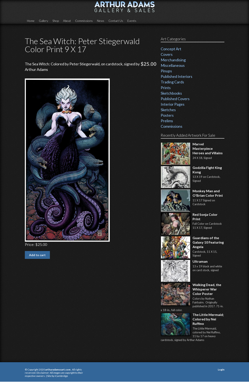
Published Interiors (176, 76)
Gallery (43, 20)
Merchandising (173, 60)
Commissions (84, 20)
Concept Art (171, 48)
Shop (55, 20)
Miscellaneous (173, 65)
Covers (167, 54)
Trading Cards (172, 82)
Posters (167, 115)
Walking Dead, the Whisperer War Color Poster (207, 289)
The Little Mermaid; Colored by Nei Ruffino (208, 319)
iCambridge (61, 375)
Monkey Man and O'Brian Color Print (208, 193)
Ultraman (200, 261)
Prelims (167, 120)
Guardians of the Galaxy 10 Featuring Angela (208, 242)
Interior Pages (172, 104)
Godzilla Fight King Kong (207, 170)
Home (31, 20)
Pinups (166, 71)
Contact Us (115, 20)
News (100, 20)
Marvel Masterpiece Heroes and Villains (208, 148)
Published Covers (175, 98)
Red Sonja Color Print (205, 216)
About (67, 20)
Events (131, 20)
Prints (166, 87)
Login (221, 369)
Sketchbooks (171, 93)
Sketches (168, 109)
